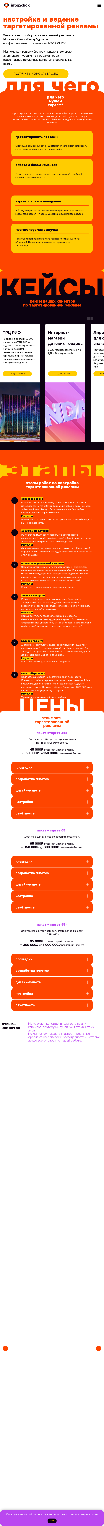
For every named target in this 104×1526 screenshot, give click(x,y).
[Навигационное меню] (99, 5)
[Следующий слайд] (98, 1348)
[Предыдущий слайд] (5, 1348)
